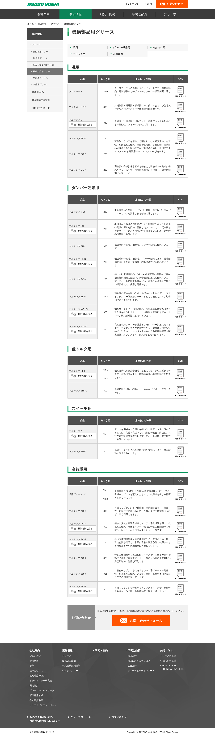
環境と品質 (134, 650)
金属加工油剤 (38, 92)
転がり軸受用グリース (43, 65)
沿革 (32, 665)
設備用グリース (40, 58)
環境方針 (132, 655)
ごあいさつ (35, 655)
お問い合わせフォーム (146, 621)
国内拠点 (34, 685)
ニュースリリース (80, 717)
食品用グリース (40, 84)
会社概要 (34, 660)
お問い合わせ (119, 717)
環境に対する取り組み (139, 660)
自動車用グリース (41, 51)
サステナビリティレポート (43, 705)
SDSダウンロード (41, 108)
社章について (36, 670)
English (148, 4)
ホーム (30, 24)
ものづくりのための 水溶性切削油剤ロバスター (45, 719)
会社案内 (35, 650)
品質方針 (132, 665)
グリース (55, 24)
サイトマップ (132, 4)
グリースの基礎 (168, 655)
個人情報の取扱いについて (42, 732)
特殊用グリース (40, 78)
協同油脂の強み (37, 675)
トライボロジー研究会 (41, 680)
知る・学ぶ (166, 650)
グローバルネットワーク (42, 690)
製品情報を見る (85, 124)
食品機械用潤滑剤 (41, 100)
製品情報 (42, 24)
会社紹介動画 (36, 700)
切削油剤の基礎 (168, 660)
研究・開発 (101, 650)
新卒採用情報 (36, 695)
